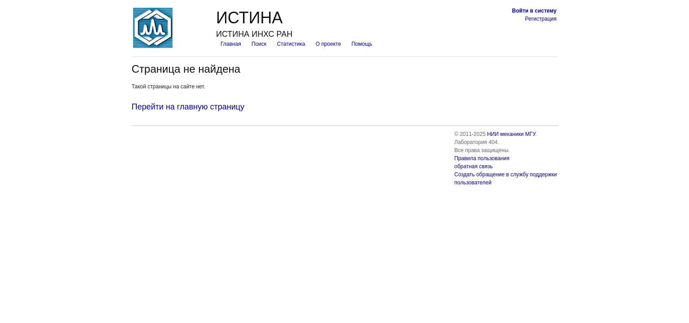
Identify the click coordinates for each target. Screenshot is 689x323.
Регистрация (540, 19)
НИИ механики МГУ (511, 134)
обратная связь (474, 166)
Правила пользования (482, 158)
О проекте (328, 44)
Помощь (361, 44)
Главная (231, 44)
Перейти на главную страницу (188, 106)
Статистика (291, 44)
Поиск (258, 44)
